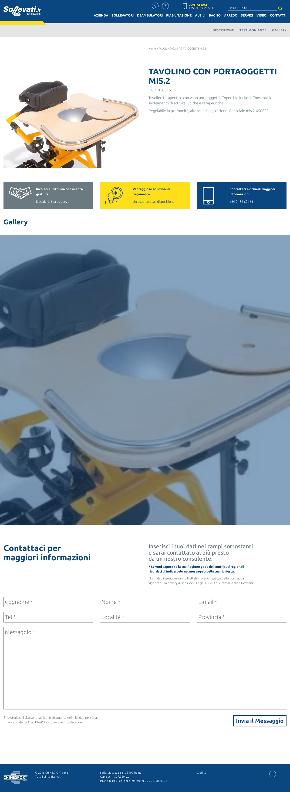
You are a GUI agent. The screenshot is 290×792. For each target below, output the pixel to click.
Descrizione (223, 30)
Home (152, 48)
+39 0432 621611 (255, 194)
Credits (201, 772)
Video (261, 15)
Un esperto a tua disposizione (159, 194)
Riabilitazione (179, 15)
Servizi (247, 15)
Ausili (200, 15)
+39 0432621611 (201, 8)
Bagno (215, 15)
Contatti (278, 15)
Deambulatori (150, 15)
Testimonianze (252, 30)
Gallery (279, 30)
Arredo (230, 15)
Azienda (101, 15)
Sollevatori (123, 15)
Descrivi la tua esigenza (62, 194)
